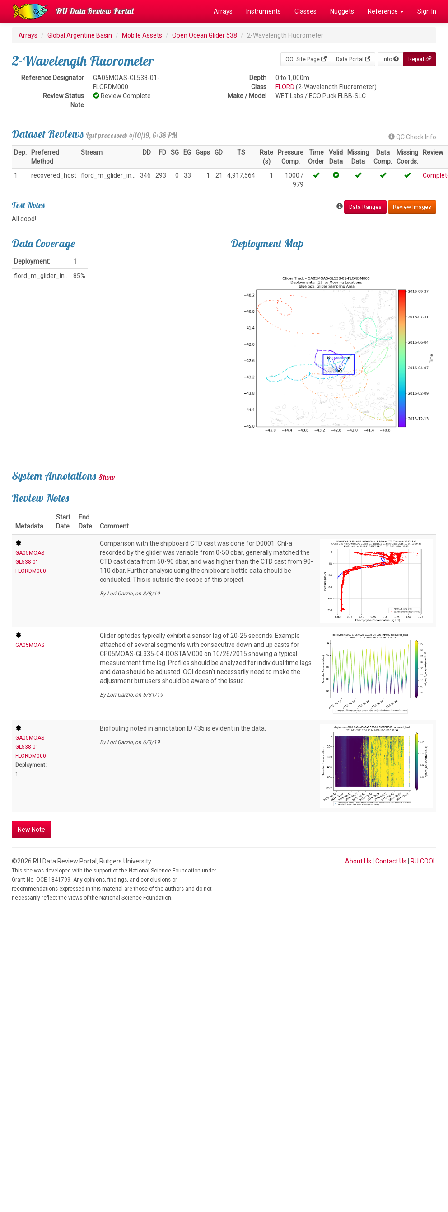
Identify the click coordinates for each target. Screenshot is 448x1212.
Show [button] (106, 476)
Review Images (412, 207)
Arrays (223, 11)
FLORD (284, 86)
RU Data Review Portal (95, 11)
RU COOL (423, 861)
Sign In (426, 11)
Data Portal (353, 59)
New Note (31, 829)
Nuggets (342, 11)
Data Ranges (365, 207)
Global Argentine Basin (79, 35)
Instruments (263, 11)
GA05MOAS (29, 645)
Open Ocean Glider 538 (204, 35)
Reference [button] (386, 11)
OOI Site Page (306, 59)
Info (391, 59)
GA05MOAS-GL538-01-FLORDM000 (30, 562)
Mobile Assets (142, 35)
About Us (358, 861)
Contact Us (390, 861)
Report (419, 59)
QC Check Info (412, 137)
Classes (305, 11)
